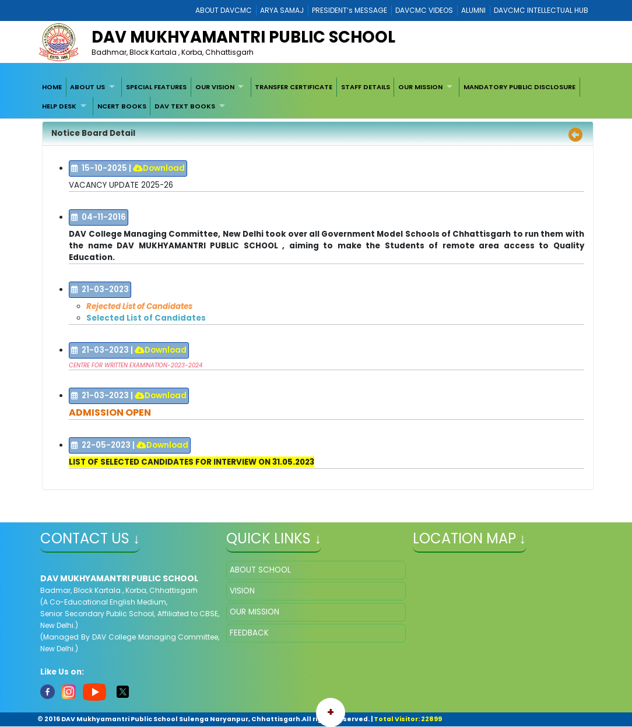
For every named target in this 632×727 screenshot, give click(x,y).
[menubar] (316, 96)
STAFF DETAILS (365, 87)
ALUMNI (473, 10)
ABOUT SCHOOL (260, 569)
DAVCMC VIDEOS (424, 10)
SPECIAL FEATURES (156, 87)
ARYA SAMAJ (282, 10)
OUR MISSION (420, 87)
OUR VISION (214, 87)
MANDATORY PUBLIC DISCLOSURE (519, 87)
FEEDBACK (249, 632)
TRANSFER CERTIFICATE (293, 87)
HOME (52, 87)
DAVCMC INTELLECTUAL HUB (541, 10)
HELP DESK (59, 106)
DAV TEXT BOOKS (185, 106)
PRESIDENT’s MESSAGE (349, 10)
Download (159, 168)
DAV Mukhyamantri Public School (243, 37)
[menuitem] (52, 87)
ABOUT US (87, 87)
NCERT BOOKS (121, 106)
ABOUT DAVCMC (223, 10)
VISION (242, 590)
